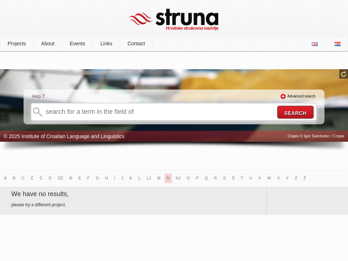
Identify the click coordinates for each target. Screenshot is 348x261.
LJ (149, 178)
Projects (17, 43)
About (48, 43)
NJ (178, 178)
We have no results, (40, 194)
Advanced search (301, 96)
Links (106, 43)
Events (77, 43)
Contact (136, 43)
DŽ (60, 178)
